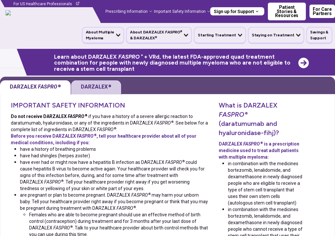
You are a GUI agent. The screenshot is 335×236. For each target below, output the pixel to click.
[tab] (96, 87)
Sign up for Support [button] (234, 11)
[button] (103, 35)
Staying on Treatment (273, 35)
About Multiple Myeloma (100, 35)
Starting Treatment (217, 35)
